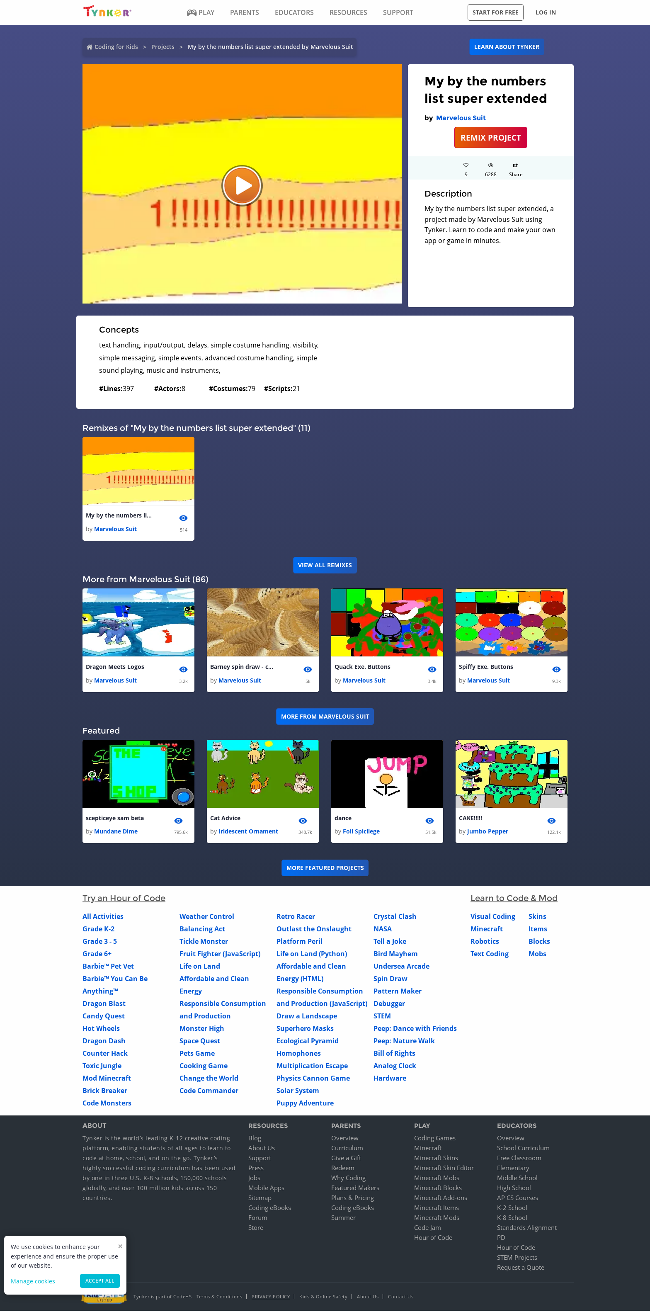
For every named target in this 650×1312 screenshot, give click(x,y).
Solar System (297, 1091)
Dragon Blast (104, 1004)
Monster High (201, 1029)
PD (501, 1238)
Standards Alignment (527, 1229)
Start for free (496, 12)
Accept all (99, 1280)
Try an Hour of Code (123, 899)
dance (343, 819)
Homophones (298, 1054)
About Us (261, 1149)
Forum (257, 1219)
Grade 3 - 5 (99, 942)
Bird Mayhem (396, 954)
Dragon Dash (104, 1041)
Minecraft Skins (436, 1159)
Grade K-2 (98, 929)
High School (514, 1189)
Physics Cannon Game (313, 1079)
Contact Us (400, 1298)
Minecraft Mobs (436, 1179)
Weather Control (206, 917)
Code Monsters (106, 1103)
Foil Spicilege (361, 832)
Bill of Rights (394, 1054)
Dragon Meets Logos (115, 667)
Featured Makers (355, 1189)
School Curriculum (523, 1149)
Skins (537, 917)
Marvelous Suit (461, 118)
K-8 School (512, 1219)
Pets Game (197, 1054)
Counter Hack (105, 1054)
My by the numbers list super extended (119, 516)
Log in (546, 12)
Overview (345, 1139)
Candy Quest (103, 1016)
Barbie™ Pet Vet (108, 967)
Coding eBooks (269, 1209)
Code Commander (208, 1091)
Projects (163, 47)
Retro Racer (295, 917)
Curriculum (347, 1149)
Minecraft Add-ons (440, 1199)
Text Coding (490, 954)
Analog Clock (395, 1066)
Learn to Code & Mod (514, 899)
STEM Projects (517, 1258)
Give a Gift (346, 1159)
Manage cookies (33, 1281)
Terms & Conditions (219, 1298)
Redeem (342, 1169)
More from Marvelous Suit (325, 717)
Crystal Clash (395, 917)
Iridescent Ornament (248, 832)
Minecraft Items (436, 1209)
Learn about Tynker (506, 47)
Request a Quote (520, 1268)
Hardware (390, 1079)
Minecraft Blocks (438, 1189)
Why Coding (348, 1179)
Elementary (513, 1169)
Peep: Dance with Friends (415, 1029)
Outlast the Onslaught (314, 929)
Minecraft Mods (436, 1219)
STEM (382, 1016)
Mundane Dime (116, 832)
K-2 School (512, 1209)
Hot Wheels (101, 1029)
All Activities (103, 917)
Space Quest (199, 1041)
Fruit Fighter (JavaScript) (219, 954)
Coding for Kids (116, 47)
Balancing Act (202, 929)
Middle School (517, 1179)
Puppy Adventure (305, 1103)
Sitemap (260, 1199)
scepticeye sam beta (115, 819)
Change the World (208, 1079)
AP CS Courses (517, 1199)
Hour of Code (433, 1238)
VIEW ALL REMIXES (325, 565)
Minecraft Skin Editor (444, 1169)
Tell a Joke (390, 942)
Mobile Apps (266, 1189)
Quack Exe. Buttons (362, 667)
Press (256, 1169)
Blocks (539, 942)
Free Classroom (519, 1159)
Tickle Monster (203, 942)
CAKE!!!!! (470, 819)
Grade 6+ (97, 954)
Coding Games (435, 1139)
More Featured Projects (325, 868)
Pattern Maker (398, 991)
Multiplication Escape (312, 1066)
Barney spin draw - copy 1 (243, 667)
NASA (383, 929)
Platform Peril (299, 942)
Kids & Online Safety (323, 1298)
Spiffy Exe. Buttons (486, 667)
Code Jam (427, 1229)
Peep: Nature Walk (404, 1041)
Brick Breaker (104, 1091)
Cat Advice (225, 819)
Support (259, 1159)
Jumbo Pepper (487, 832)
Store (255, 1229)
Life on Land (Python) (311, 954)
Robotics (485, 942)
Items (538, 929)
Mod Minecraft (106, 1079)
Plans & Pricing (352, 1199)
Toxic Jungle (101, 1066)
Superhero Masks (305, 1029)
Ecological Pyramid (307, 1041)
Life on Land (199, 967)
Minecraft (487, 929)
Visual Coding (493, 917)
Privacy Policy (271, 1298)
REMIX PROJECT (491, 137)
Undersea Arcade (401, 967)
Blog (254, 1139)
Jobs (254, 1179)
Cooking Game (203, 1066)
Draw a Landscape (306, 1016)
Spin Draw (390, 979)
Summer (343, 1219)
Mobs (537, 954)
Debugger (389, 1004)
